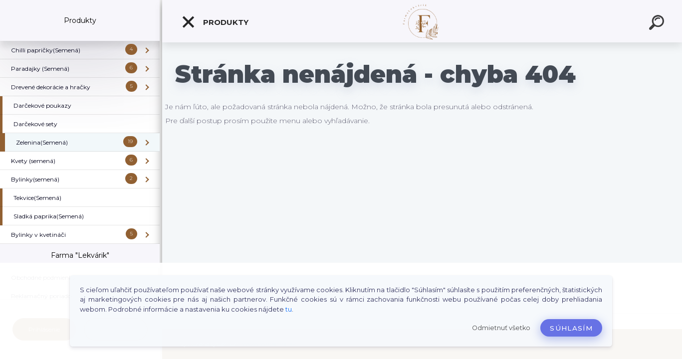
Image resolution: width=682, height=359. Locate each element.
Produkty (214, 22)
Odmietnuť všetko (501, 328)
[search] (658, 23)
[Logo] (422, 21)
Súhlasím (571, 328)
